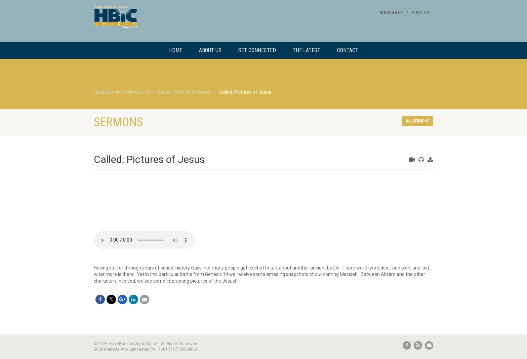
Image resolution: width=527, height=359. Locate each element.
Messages (391, 12)
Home (175, 50)
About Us (210, 50)
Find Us (421, 12)
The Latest (306, 50)
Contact (347, 50)
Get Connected (257, 50)
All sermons (417, 121)
